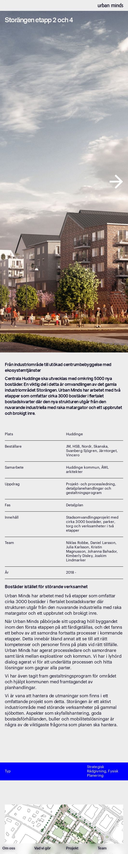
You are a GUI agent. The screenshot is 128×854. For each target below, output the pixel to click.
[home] (110, 5)
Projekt (72, 848)
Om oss (8, 848)
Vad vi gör (42, 848)
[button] (9, 182)
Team (102, 848)
